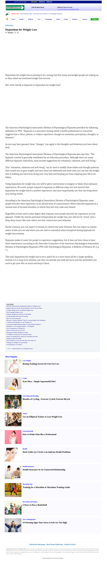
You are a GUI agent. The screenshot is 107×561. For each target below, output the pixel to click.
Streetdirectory (48, 558)
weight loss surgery (70, 552)
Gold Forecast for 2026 (39, 13)
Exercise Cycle (47, 399)
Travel (13, 19)
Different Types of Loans (64, 7)
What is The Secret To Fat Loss (15, 330)
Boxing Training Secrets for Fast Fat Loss (41, 364)
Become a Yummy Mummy (14, 320)
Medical (30, 19)
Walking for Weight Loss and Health (17, 342)
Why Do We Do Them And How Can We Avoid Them (26, 308)
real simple (37, 549)
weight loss (47, 549)
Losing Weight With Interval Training (17, 316)
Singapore (34, 1)
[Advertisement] (26, 54)
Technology (48, 19)
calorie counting (80, 552)
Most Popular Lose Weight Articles (23, 348)
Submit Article (70, 544)
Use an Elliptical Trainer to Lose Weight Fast (42, 417)
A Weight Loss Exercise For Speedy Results (19, 334)
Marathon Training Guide (58, 487)
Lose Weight (27, 361)
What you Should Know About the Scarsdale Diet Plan (22, 336)
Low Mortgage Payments (55, 13)
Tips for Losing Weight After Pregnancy (34, 320)
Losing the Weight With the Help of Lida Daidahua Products (24, 324)
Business (74, 19)
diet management (58, 552)
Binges (9, 308)
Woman (94, 19)
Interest (84, 19)
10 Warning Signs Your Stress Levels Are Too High (45, 522)
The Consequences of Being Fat (16, 328)
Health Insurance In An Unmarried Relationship (44, 470)
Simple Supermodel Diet (44, 381)
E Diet (25, 378)
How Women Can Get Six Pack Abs (17, 340)
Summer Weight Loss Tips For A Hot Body (19, 314)
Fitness (25, 413)
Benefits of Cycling (31, 399)
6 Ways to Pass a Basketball (35, 505)
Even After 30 (32, 340)
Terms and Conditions (58, 558)
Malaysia (49, 1)
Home (58, 19)
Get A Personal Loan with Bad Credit (67, 9)
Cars (39, 19)
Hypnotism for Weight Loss (21, 29)
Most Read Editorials (54, 544)
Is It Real (18, 344)
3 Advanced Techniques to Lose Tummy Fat (19, 322)
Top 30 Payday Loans (26, 13)
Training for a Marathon (33, 487)
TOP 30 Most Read (37, 7)
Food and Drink (28, 431)
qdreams (10, 32)
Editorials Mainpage (37, 544)
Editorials (9, 25)
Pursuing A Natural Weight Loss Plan (17, 332)
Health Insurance (28, 466)
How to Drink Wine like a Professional (39, 434)
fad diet (37, 550)
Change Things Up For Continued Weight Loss (20, 310)
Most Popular (11, 357)
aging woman (25, 552)
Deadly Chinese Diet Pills (14, 338)
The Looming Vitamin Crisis (15, 312)
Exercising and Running (31, 396)
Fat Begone (30, 326)
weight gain (36, 552)
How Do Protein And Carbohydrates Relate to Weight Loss (23, 306)
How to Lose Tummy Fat (14, 318)
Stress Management (29, 519)
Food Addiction (11, 344)
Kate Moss (27, 381)
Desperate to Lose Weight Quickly (16, 326)
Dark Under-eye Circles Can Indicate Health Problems (47, 452)
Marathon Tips (28, 484)
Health (21, 19)
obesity (50, 552)
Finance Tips (15, 13)
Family (66, 19)
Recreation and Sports (30, 502)
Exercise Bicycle (63, 399)
